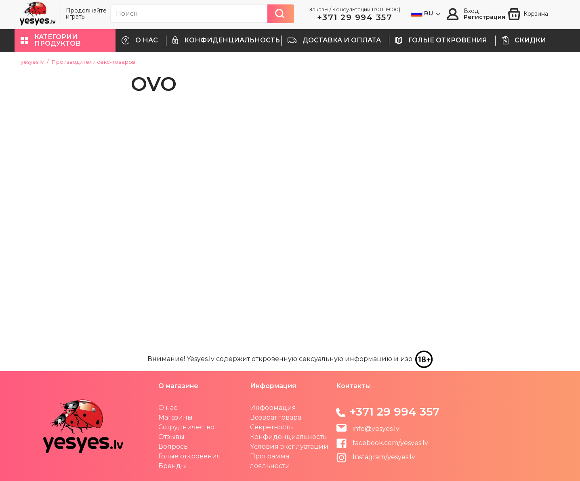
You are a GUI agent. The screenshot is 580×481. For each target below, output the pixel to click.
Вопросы (173, 446)
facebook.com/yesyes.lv (382, 443)
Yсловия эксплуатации (289, 446)
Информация (273, 408)
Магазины (175, 417)
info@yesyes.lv (376, 429)
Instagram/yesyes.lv (375, 457)
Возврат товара (275, 417)
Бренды (172, 466)
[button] (65, 40)
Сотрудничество (186, 427)
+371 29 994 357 (355, 17)
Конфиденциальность (288, 437)
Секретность (271, 427)
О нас (167, 408)
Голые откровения (189, 456)
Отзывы (171, 437)
